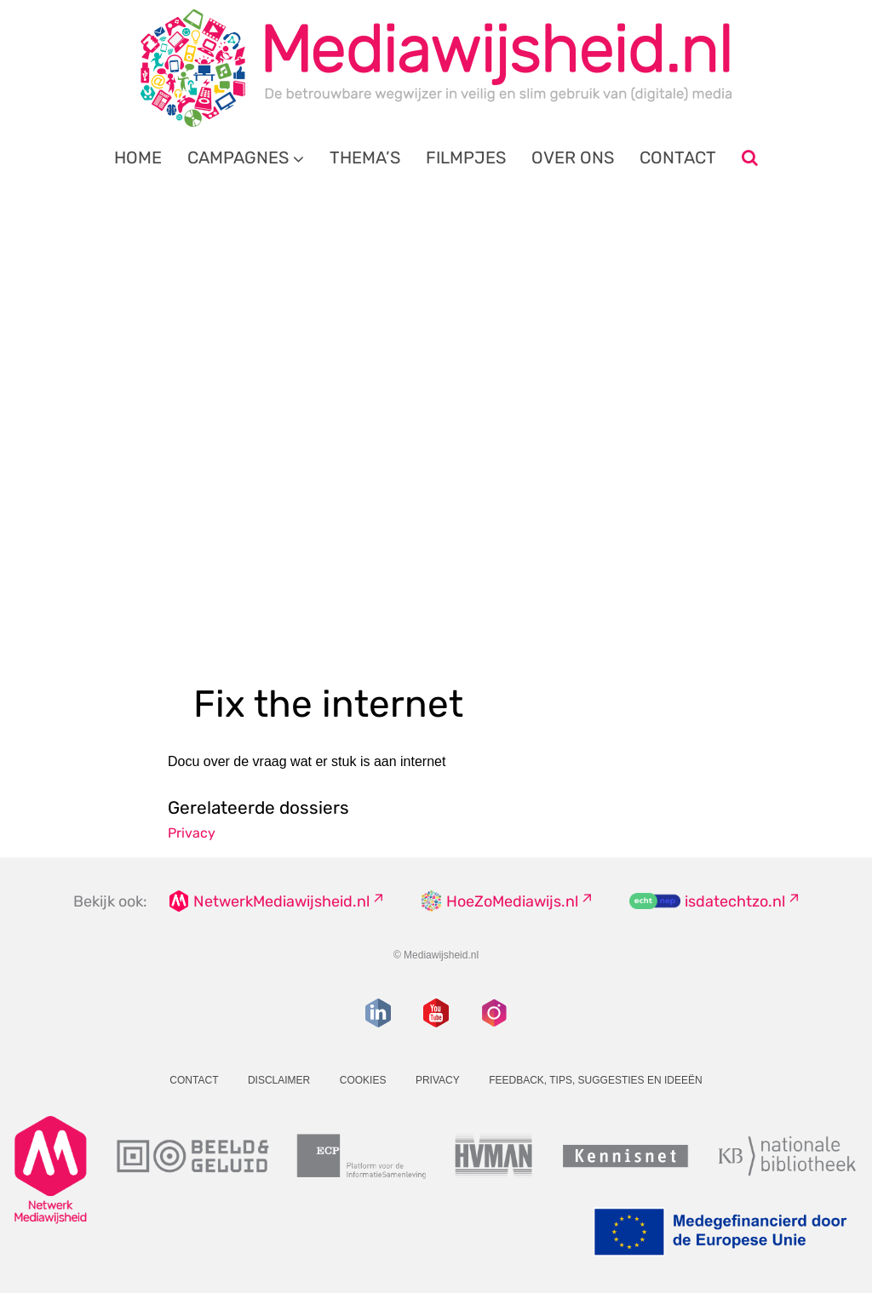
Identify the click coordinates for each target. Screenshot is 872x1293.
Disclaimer (279, 1080)
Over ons (572, 157)
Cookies (363, 1080)
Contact (678, 157)
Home (138, 157)
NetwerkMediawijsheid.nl (281, 901)
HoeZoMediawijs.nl (512, 901)
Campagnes (238, 157)
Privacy (191, 833)
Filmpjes (466, 157)
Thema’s (365, 157)
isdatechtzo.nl (735, 901)
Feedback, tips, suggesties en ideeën (596, 1080)
